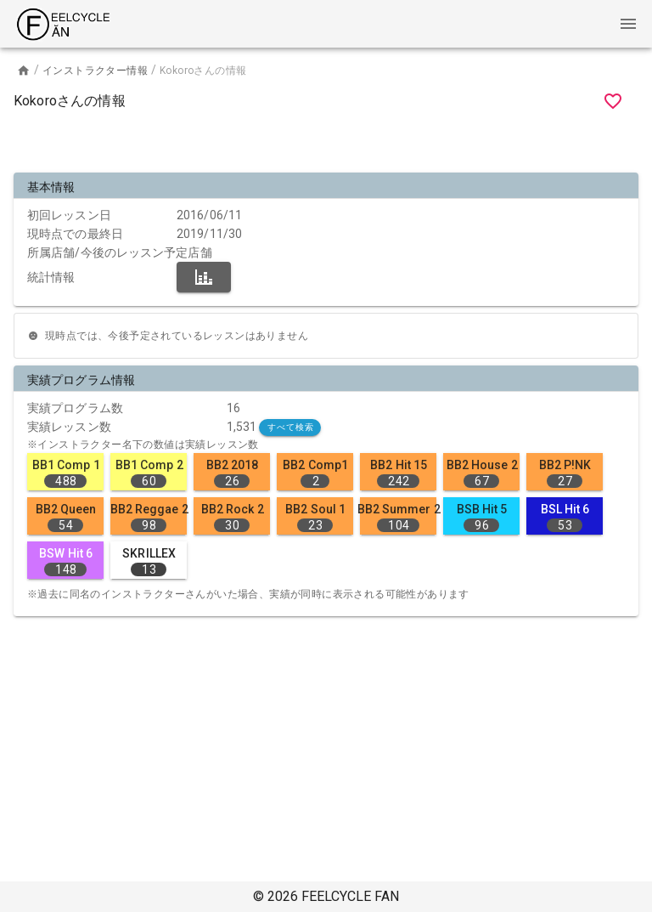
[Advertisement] (326, 144)
